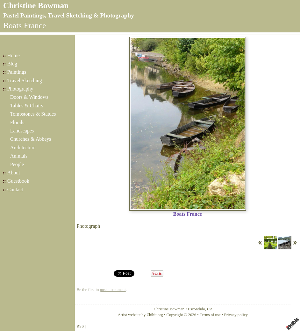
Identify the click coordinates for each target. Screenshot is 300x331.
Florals (17, 122)
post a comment (113, 289)
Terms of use (210, 315)
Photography (20, 88)
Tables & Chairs (26, 105)
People (17, 164)
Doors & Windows (29, 97)
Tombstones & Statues (33, 114)
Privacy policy (236, 315)
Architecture (23, 147)
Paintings (16, 72)
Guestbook (18, 181)
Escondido (196, 309)
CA (210, 309)
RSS (80, 326)
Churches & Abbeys (30, 139)
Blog (12, 63)
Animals (18, 156)
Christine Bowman (35, 5)
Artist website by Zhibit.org (140, 315)
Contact (15, 189)
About (13, 172)
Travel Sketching (24, 80)
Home (13, 55)
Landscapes (22, 130)
